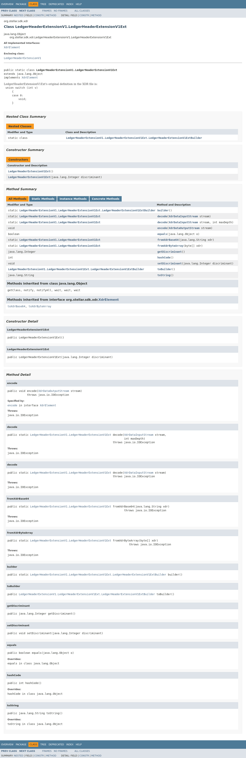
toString (163, 275)
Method (51, 15)
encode (162, 228)
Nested (18, 15)
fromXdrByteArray (170, 245)
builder (163, 210)
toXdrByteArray (40, 306)
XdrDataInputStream (183, 216)
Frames (47, 10)
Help (79, 4)
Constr (39, 15)
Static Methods (43, 198)
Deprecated (56, 4)
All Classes (82, 10)
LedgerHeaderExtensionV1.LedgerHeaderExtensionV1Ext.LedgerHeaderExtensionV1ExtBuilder (134, 137)
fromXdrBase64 (168, 239)
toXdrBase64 (16, 306)
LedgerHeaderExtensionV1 (22, 58)
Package (21, 4)
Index (70, 4)
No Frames (60, 10)
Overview (7, 4)
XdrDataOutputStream (184, 228)
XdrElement (12, 47)
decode (162, 216)
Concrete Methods (106, 198)
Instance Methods (73, 198)
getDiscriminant (169, 251)
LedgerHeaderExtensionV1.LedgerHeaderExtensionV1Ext (59, 216)
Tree (43, 4)
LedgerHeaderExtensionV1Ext (29, 171)
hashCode (163, 257)
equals (162, 234)
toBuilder (164, 269)
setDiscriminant (169, 263)
